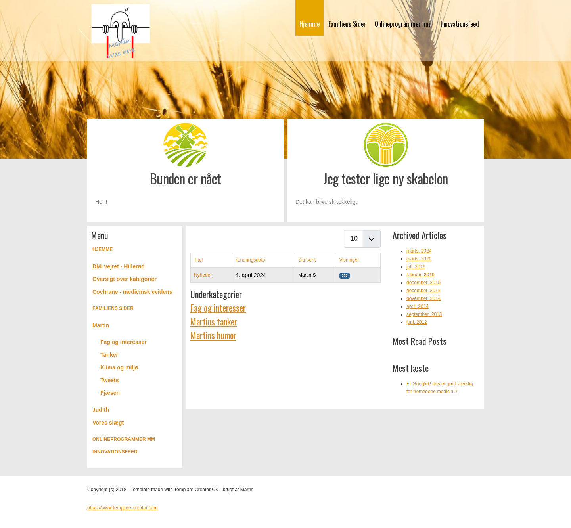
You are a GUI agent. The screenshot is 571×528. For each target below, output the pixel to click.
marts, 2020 (418, 259)
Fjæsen (110, 393)
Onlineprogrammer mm (403, 24)
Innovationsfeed (460, 24)
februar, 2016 (420, 274)
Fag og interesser (123, 342)
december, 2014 (423, 290)
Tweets (109, 380)
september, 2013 (424, 314)
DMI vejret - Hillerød (118, 266)
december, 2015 (423, 282)
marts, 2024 (418, 251)
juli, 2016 (415, 267)
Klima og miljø (119, 367)
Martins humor (213, 335)
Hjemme (309, 24)
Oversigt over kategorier (124, 279)
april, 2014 (417, 306)
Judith (100, 410)
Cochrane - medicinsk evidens (132, 292)
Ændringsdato (250, 260)
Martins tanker (213, 321)
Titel (198, 260)
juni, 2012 (416, 322)
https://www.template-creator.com (122, 508)
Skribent (307, 260)
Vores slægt (108, 422)
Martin (100, 325)
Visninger (349, 260)
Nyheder (203, 275)
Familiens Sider (347, 24)
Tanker (109, 355)
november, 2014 (423, 298)
